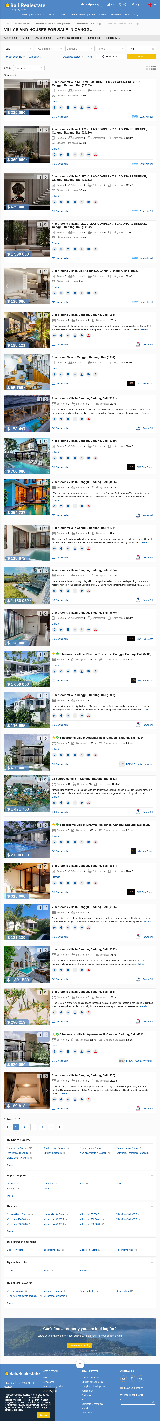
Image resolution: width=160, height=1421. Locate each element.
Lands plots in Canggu (18, 1158)
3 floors (83, 1270)
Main (45, 1377)
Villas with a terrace (53, 1291)
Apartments (10, 38)
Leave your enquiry (133, 1388)
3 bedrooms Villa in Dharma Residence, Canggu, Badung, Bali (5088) (101, 654)
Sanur (119, 1183)
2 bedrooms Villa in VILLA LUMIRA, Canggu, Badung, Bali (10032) (96, 270)
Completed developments (94, 1386)
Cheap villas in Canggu (18, 1214)
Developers (48, 1382)
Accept (43, 1415)
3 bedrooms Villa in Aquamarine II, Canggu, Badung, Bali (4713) (98, 1034)
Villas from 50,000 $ (89, 1214)
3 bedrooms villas (88, 1250)
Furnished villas (87, 1291)
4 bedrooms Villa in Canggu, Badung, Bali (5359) (84, 440)
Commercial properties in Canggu (132, 1153)
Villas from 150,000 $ (17, 1219)
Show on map (112, 56)
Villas (26, 38)
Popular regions (16, 1175)
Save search (34, 57)
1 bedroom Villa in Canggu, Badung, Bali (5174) (83, 527)
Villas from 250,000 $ (90, 1219)
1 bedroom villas (15, 1250)
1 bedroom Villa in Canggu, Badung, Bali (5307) (83, 695)
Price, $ (101, 49)
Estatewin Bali (146, 116)
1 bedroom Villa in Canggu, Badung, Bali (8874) (83, 357)
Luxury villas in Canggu (55, 1214)
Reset (89, 57)
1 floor (10, 1270)
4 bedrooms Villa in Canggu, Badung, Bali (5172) (84, 949)
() (112, 4)
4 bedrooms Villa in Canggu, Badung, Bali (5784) (84, 570)
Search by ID (113, 38)
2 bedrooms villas (52, 1250)
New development (90, 1377)
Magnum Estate (145, 680)
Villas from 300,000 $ (126, 1219)
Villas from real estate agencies (22, 1296)
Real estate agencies (53, 1386)
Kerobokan (49, 1183)
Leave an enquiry (80, 1345)
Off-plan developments (93, 1382)
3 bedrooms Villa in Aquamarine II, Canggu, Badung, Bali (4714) (98, 737)
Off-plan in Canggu (53, 1153)
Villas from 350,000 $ (17, 1224)
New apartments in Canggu (93, 1153)
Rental (85, 1408)
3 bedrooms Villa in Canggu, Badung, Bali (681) (83, 991)
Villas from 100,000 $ (126, 1214)
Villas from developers (54, 1296)
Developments (43, 38)
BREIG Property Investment (139, 764)
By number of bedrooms (21, 1241)
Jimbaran (11, 1183)
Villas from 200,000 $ (54, 1219)
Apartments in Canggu (54, 1148)
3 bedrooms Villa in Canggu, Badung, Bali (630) (83, 1075)
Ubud (46, 1188)
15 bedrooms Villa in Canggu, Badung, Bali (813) (84, 778)
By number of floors (19, 1262)
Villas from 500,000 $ (90, 1224)
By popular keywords (19, 1283)
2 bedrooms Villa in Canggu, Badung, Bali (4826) (84, 482)
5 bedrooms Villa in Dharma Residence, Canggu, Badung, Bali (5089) (101, 824)
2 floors (47, 1270)
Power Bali (148, 344)
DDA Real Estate (145, 383)
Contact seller (62, 116)
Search (141, 56)
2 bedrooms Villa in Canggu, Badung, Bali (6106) (84, 907)
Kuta (82, 1183)
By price (12, 1206)
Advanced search (71, 57)
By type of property (18, 1140)
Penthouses (87, 1395)
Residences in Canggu (18, 1153)
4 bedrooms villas (124, 1250)
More (10, 1165)
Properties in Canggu (17, 1148)
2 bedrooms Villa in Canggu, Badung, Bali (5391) (84, 398)
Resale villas (122, 1291)
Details (55, 101)
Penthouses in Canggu (91, 1148)
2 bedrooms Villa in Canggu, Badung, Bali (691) (83, 314)
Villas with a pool (15, 1291)
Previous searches (13, 57)
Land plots (94, 38)
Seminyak (12, 1188)
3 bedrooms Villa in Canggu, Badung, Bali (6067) (84, 865)
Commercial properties (69, 38)
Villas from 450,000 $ (54, 1224)
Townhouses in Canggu (127, 1148)
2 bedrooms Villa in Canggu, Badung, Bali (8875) (84, 612)
